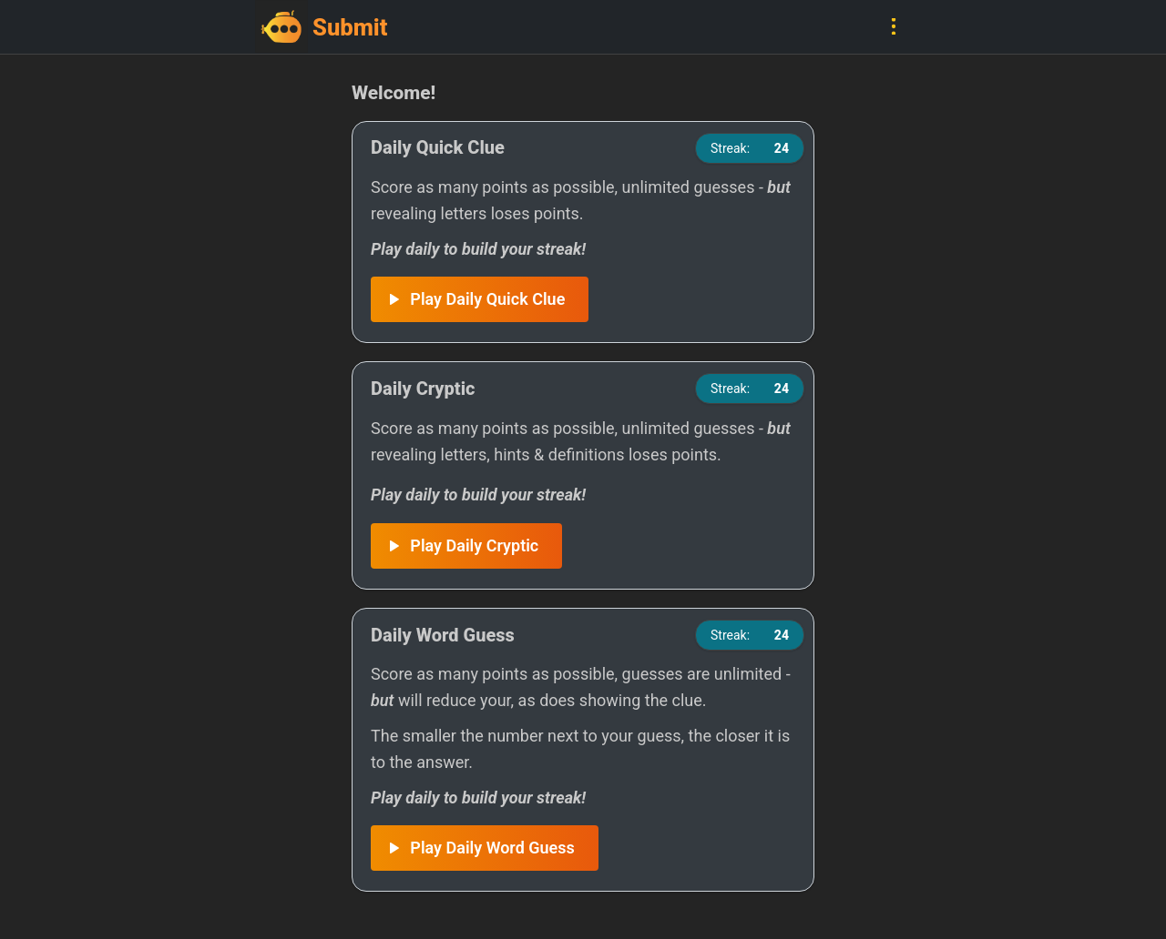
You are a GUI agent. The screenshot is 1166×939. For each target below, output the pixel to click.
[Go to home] (419, 26)
